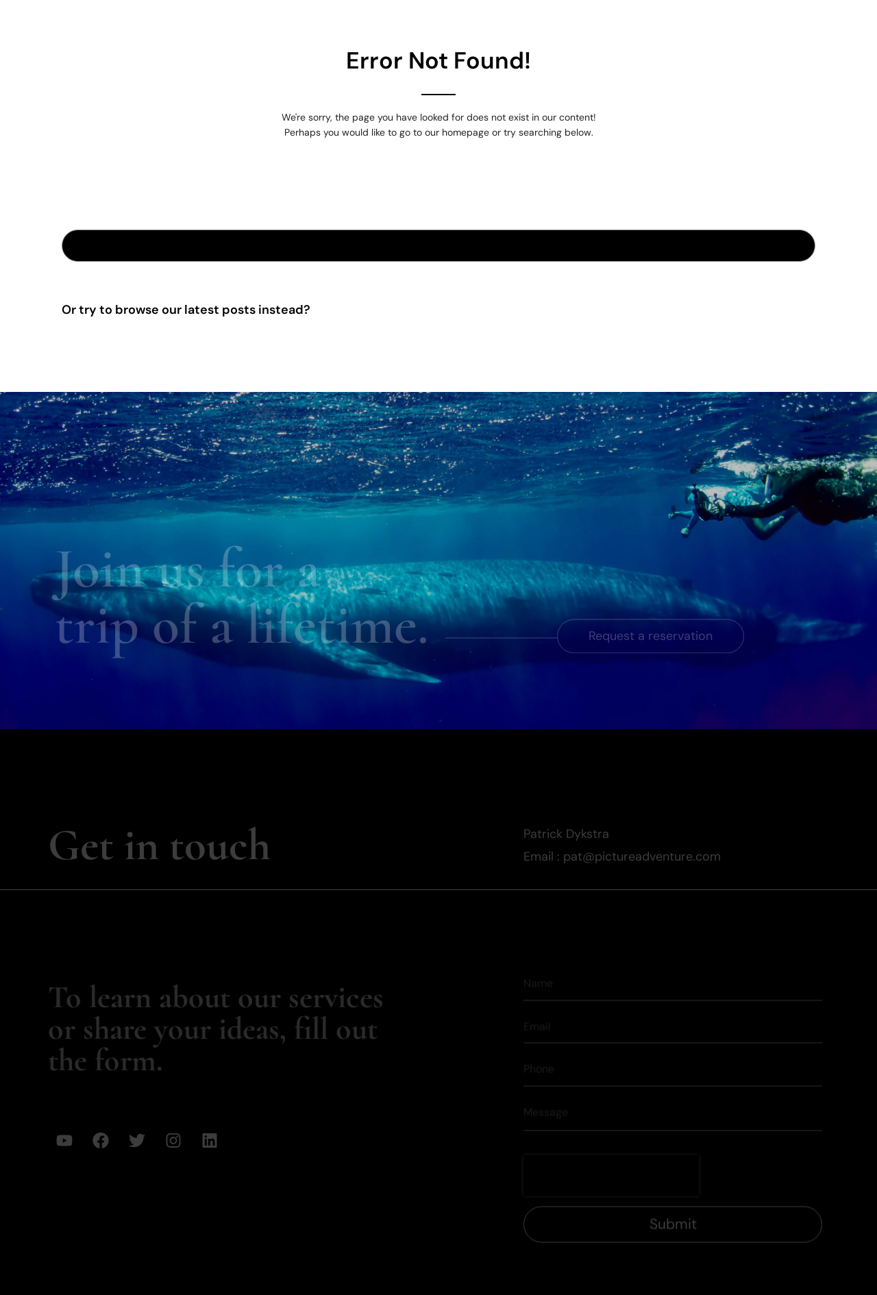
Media (719, 21)
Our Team (567, 21)
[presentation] (611, 1152)
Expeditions (404, 21)
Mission (648, 21)
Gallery (489, 21)
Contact (791, 21)
